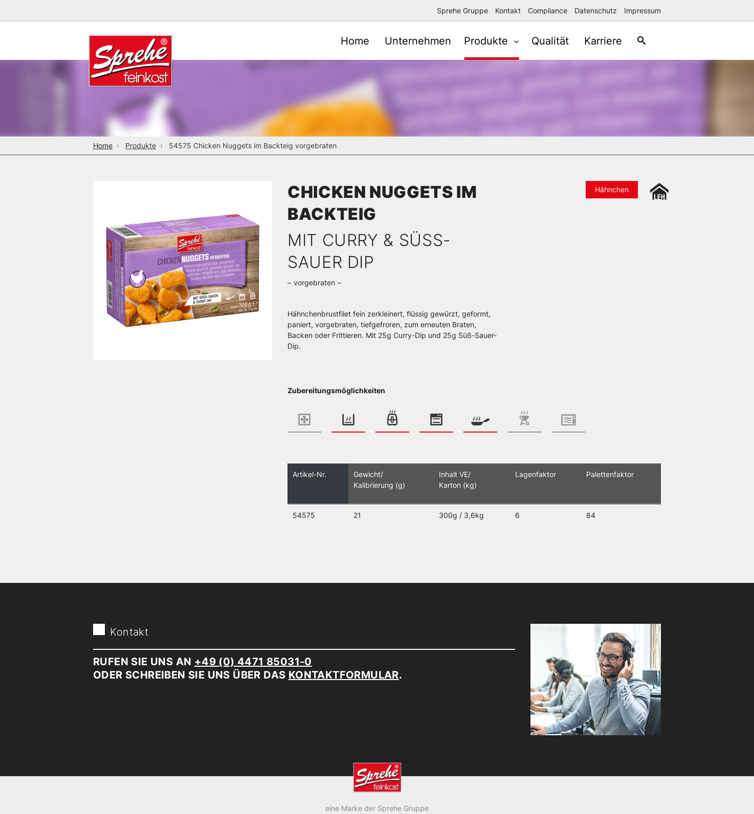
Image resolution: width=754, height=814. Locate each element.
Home (342, 41)
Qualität (542, 41)
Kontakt (508, 10)
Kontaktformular (344, 675)
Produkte (479, 41)
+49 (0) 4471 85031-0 (253, 661)
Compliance (547, 10)
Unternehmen (407, 41)
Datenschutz (595, 10)
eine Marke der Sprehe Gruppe (377, 808)
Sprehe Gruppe (462, 10)
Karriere (598, 41)
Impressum (642, 10)
